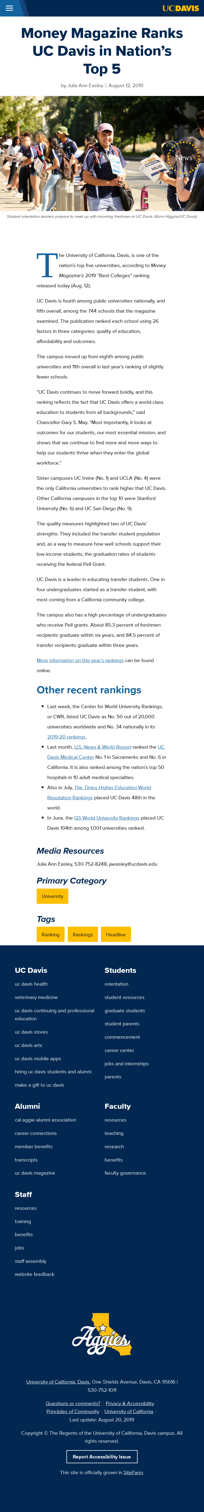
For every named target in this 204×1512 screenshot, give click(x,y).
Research (114, 1146)
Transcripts (26, 1159)
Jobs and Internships (127, 1063)
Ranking (51, 934)
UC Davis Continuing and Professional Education (54, 1014)
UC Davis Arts (28, 1045)
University (52, 896)
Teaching (114, 1133)
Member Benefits (34, 1146)
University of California (128, 1411)
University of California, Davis (58, 1381)
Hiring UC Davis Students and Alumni (53, 1071)
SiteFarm (133, 1472)
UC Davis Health (31, 983)
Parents (113, 1076)
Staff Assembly (30, 1261)
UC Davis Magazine (35, 1172)
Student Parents (122, 1023)
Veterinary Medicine (36, 997)
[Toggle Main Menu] (9, 8)
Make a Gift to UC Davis (39, 1084)
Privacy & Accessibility (130, 1403)
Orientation (116, 983)
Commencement (122, 1037)
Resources (115, 1119)
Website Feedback (34, 1274)
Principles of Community (72, 1411)
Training (23, 1221)
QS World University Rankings (106, 817)
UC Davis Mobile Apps (38, 1058)
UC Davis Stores (31, 1031)
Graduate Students (125, 1010)
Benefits (114, 1159)
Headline (116, 934)
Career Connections (36, 1133)
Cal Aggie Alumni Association (45, 1119)
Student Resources (124, 997)
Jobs (19, 1247)
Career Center (119, 1050)
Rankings (83, 934)
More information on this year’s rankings (80, 660)
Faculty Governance (125, 1172)
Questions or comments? (73, 1403)
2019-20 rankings (66, 736)
